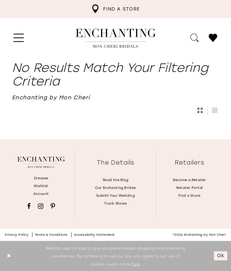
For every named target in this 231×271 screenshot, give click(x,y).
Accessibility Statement (94, 235)
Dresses (41, 178)
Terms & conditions (51, 235)
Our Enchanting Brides (115, 188)
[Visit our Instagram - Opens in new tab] (40, 206)
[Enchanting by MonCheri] (41, 162)
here (135, 263)
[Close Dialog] (9, 256)
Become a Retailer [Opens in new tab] (189, 180)
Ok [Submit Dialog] (220, 255)
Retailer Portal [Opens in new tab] (189, 188)
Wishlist (41, 186)
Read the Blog (115, 180)
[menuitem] (115, 9)
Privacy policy (16, 235)
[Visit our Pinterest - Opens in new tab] (53, 206)
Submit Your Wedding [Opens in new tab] (115, 196)
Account (41, 194)
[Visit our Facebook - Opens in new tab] (29, 206)
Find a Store (189, 196)
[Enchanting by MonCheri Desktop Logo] (115, 38)
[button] (19, 38)
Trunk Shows (115, 203)
